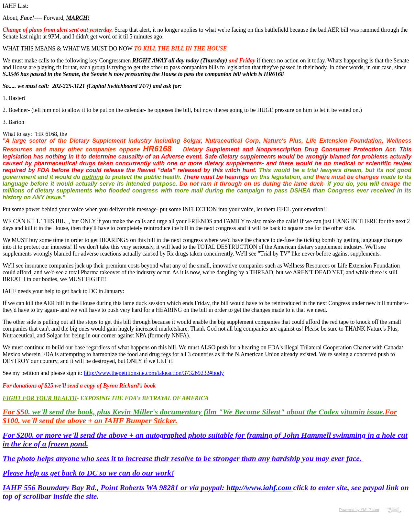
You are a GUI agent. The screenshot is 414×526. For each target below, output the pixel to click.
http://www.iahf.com (258, 487)
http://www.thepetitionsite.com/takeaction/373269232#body (154, 373)
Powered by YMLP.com (359, 510)
